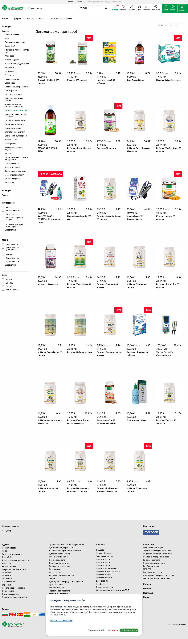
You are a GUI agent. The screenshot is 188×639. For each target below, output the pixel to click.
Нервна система (12, 79)
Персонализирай (96, 630)
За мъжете (9, 75)
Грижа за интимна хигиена (108, 572)
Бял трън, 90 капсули (106, 148)
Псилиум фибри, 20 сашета (168, 80)
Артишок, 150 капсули (48, 284)
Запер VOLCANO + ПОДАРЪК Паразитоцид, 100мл (49, 219)
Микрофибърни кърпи (153, 547)
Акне (8, 207)
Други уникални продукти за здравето (16, 158)
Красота (100, 550)
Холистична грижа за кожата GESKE (112, 590)
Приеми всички (129, 630)
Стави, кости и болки (14, 124)
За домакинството (151, 560)
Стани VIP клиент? (74, 2)
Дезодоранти (102, 581)
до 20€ (9, 279)
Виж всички (10, 230)
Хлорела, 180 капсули (77, 80)
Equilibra (10, 255)
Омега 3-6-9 (10, 46)
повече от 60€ (12, 290)
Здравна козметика (105, 556)
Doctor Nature (12, 244)
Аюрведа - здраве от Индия (14, 148)
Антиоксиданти (12, 60)
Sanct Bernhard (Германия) (12, 249)
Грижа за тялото (103, 565)
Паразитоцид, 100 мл (136, 420)
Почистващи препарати (154, 563)
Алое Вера (9, 56)
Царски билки (12, 261)
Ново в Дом (148, 544)
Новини (147, 588)
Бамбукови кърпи (151, 566)
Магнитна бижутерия (14, 175)
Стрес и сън (10, 83)
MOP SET (147, 569)
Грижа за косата (103, 559)
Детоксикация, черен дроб (17, 110)
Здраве (5, 31)
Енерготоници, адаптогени (17, 64)
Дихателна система (13, 94)
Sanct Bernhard (12, 258)
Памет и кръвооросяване (16, 87)
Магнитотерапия (12, 167)
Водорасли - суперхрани (16, 136)
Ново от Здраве (12, 34)
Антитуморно (11, 143)
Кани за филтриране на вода (156, 557)
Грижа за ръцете (103, 575)
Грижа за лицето (103, 562)
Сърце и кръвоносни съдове (14, 99)
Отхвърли (113, 630)
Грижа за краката (104, 578)
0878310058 (36, 8)
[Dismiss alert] (185, 2)
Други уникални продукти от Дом (158, 575)
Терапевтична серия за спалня (157, 551)
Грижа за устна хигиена (106, 568)
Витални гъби (11, 140)
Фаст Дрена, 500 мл (135, 80)
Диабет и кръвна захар (15, 120)
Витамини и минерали (15, 42)
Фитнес (8, 153)
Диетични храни (12, 179)
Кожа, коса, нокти (13, 128)
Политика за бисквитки (61, 620)
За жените (9, 71)
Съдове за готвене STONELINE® (157, 554)
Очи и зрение (11, 91)
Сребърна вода (12, 163)
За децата (9, 67)
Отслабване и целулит (15, 132)
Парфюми (100, 584)
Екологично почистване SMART (157, 578)
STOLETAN (9, 183)
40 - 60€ (9, 286)
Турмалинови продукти (15, 171)
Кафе (7, 38)
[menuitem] (182, 8)
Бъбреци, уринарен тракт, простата (16, 115)
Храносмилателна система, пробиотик (14, 105)
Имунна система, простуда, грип (17, 51)
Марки (146, 597)
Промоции (148, 593)
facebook (151, 532)
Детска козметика (104, 587)
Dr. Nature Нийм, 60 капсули (79, 352)
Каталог (147, 584)
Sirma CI (182, 625)
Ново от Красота (103, 553)
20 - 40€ (9, 283)
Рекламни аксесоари (152, 572)
